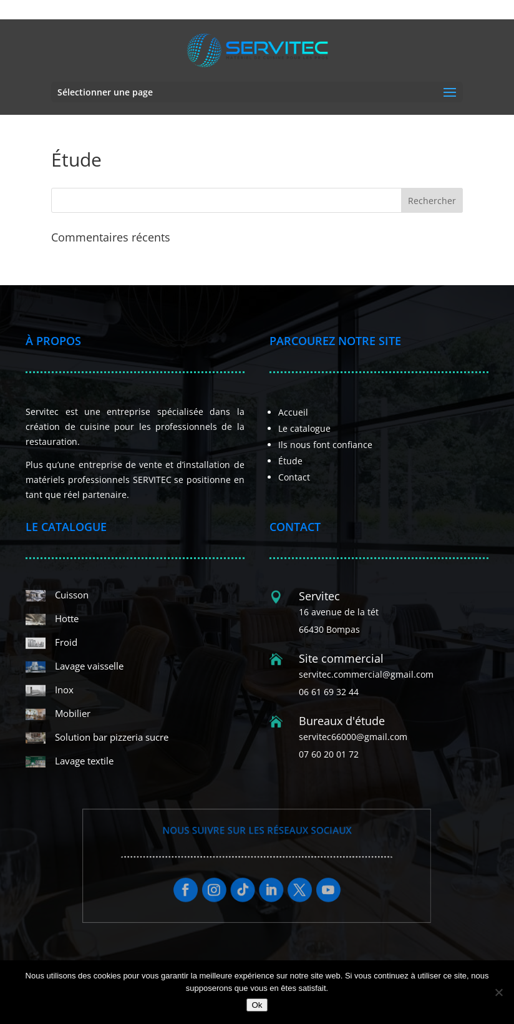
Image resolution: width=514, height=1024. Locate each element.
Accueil (293, 412)
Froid (66, 642)
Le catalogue (304, 428)
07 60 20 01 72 (325, 9)
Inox (64, 689)
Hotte (67, 618)
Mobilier (72, 713)
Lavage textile (84, 760)
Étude (290, 461)
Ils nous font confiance (325, 445)
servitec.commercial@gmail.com (366, 674)
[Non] (498, 992)
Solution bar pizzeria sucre (111, 737)
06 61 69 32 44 (267, 9)
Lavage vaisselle (89, 666)
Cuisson (72, 594)
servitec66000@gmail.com (353, 737)
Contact (294, 477)
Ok (256, 1005)
